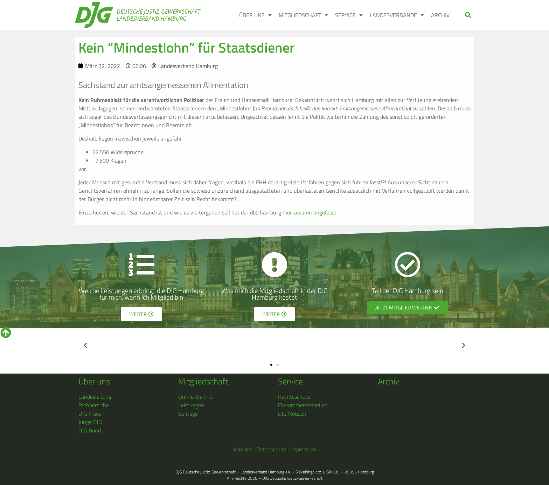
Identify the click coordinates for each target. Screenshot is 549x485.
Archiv (388, 381)
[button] (468, 15)
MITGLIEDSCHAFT (303, 15)
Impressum (303, 449)
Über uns (94, 381)
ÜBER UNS (255, 15)
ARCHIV (440, 15)
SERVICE (349, 15)
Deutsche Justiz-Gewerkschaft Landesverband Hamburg (158, 15)
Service (290, 381)
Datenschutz (271, 449)
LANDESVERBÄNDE (397, 15)
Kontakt (242, 449)
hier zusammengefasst (309, 212)
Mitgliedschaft (203, 381)
